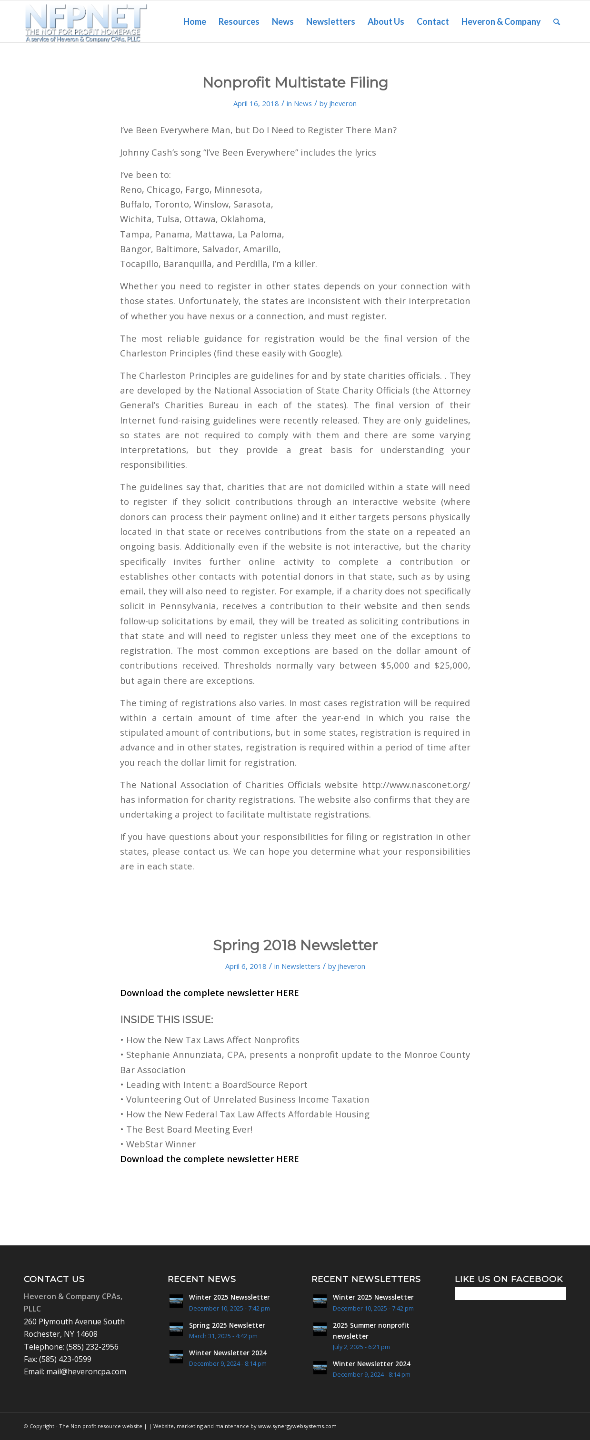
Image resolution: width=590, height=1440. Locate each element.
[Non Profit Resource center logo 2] (86, 21)
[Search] (556, 21)
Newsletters (300, 966)
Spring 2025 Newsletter (227, 1325)
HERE (287, 992)
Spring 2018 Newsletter (295, 945)
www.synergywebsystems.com (297, 1426)
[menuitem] (194, 21)
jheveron (343, 103)
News (303, 103)
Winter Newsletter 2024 (228, 1352)
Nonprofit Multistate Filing (295, 82)
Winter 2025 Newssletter (229, 1297)
